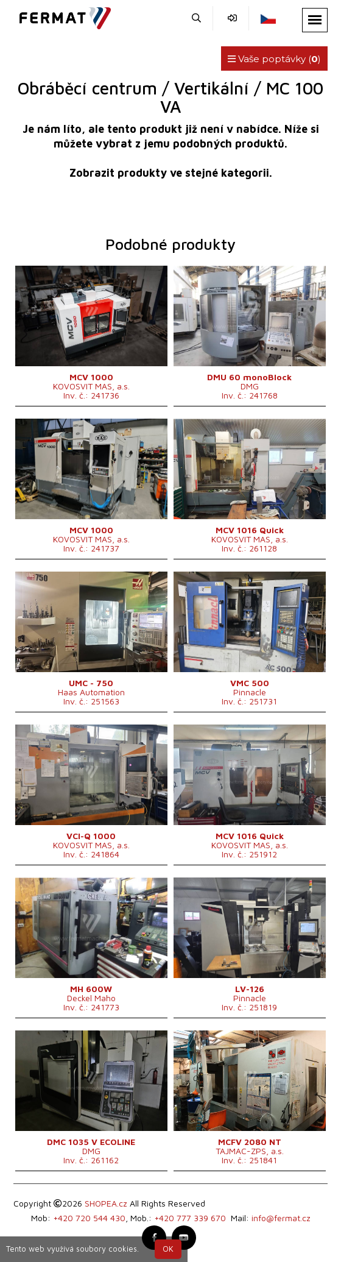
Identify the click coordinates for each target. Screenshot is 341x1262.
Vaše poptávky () (274, 59)
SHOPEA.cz (106, 1203)
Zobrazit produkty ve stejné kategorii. (170, 172)
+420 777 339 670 (190, 1218)
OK (168, 1248)
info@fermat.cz (281, 1218)
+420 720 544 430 (89, 1218)
